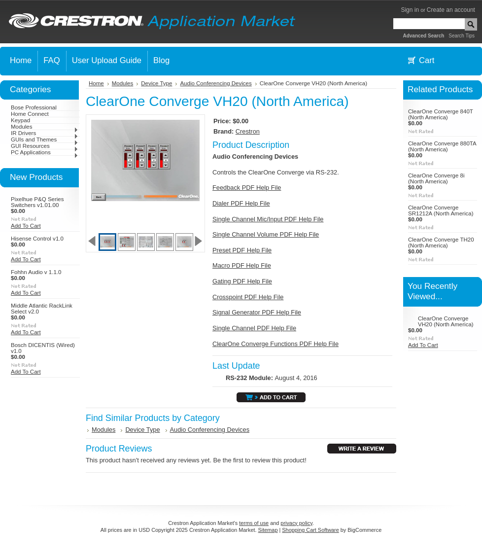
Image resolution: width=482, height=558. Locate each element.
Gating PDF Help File (242, 281)
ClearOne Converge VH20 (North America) (446, 321)
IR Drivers (44, 133)
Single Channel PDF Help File (254, 328)
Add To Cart (26, 226)
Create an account (451, 9)
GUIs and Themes (44, 139)
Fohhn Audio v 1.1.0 (36, 272)
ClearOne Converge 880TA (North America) (442, 146)
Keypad (20, 120)
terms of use (254, 523)
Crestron (248, 131)
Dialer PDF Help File (241, 203)
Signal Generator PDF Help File (256, 312)
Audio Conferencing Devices (215, 83)
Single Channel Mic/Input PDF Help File (267, 219)
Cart (426, 60)
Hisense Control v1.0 (37, 239)
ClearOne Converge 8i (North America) (436, 178)
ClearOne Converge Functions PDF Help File (275, 344)
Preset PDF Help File (242, 250)
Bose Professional (34, 107)
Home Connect (30, 114)
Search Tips (461, 35)
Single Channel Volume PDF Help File (265, 234)
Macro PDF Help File (241, 265)
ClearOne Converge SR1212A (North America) (441, 210)
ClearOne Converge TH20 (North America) (441, 242)
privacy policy (296, 523)
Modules (44, 127)
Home (96, 83)
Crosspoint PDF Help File (247, 297)
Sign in (410, 9)
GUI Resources (44, 146)
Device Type (156, 83)
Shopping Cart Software (310, 530)
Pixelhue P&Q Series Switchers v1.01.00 (37, 202)
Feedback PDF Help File (246, 187)
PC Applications (44, 152)
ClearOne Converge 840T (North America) (440, 114)
